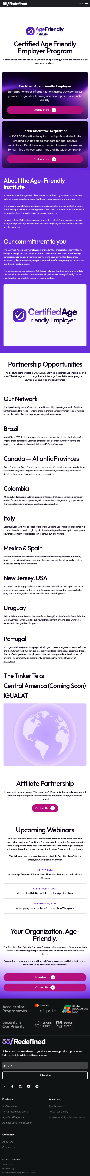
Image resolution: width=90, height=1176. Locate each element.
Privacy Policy (8, 1169)
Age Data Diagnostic (13, 1117)
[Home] (15, 4)
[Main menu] (83, 3)
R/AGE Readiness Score (15, 1111)
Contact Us (8, 1147)
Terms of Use (7, 1164)
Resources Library (58, 1111)
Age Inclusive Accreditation (17, 1122)
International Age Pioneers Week (67, 1117)
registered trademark (27, 1173)
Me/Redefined (10, 1106)
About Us (7, 1141)
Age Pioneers (56, 1106)
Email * (8, 1066)
